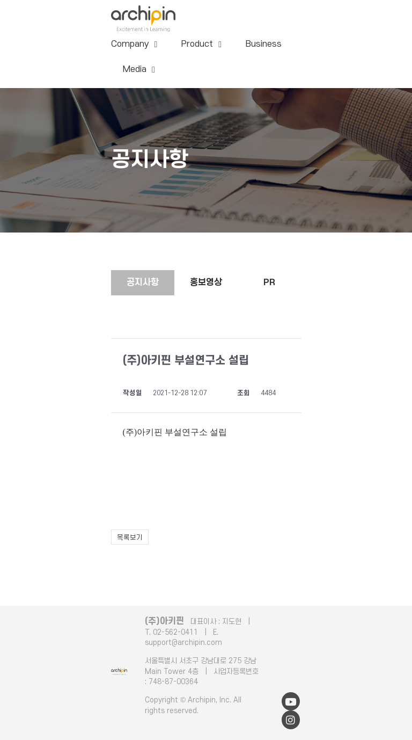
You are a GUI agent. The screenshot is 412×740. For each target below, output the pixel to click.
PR (269, 282)
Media (139, 69)
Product (201, 44)
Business (264, 44)
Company (134, 44)
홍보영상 (206, 282)
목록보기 (130, 537)
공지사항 (143, 282)
